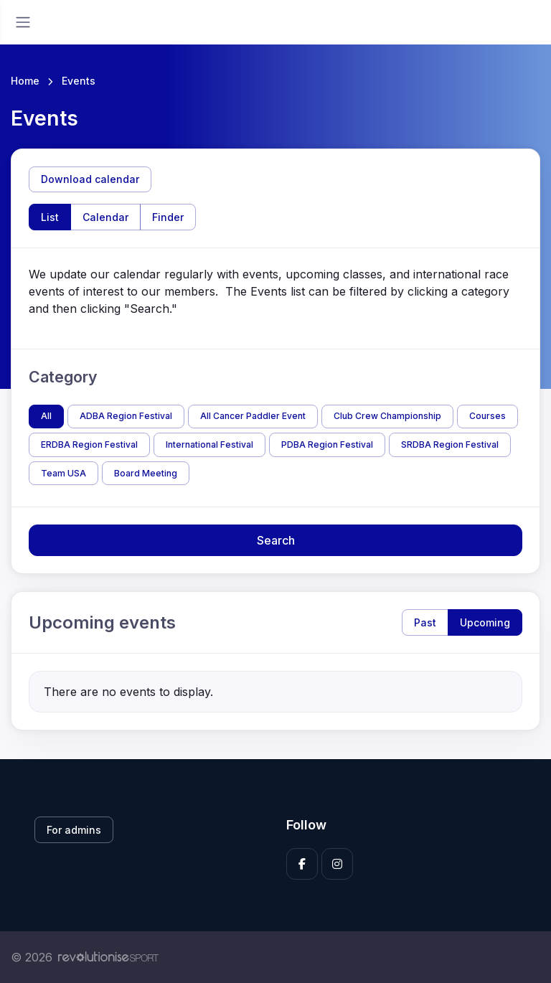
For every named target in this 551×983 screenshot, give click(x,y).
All (46, 415)
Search (276, 540)
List (50, 217)
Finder (168, 217)
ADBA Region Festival (126, 415)
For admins (74, 830)
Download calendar (90, 179)
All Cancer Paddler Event (253, 415)
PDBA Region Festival (327, 444)
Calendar (105, 217)
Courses (487, 415)
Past (425, 622)
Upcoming (485, 622)
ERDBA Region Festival (89, 444)
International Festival (209, 444)
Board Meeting (145, 473)
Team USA (63, 473)
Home (25, 81)
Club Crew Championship (387, 415)
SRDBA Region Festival (450, 444)
